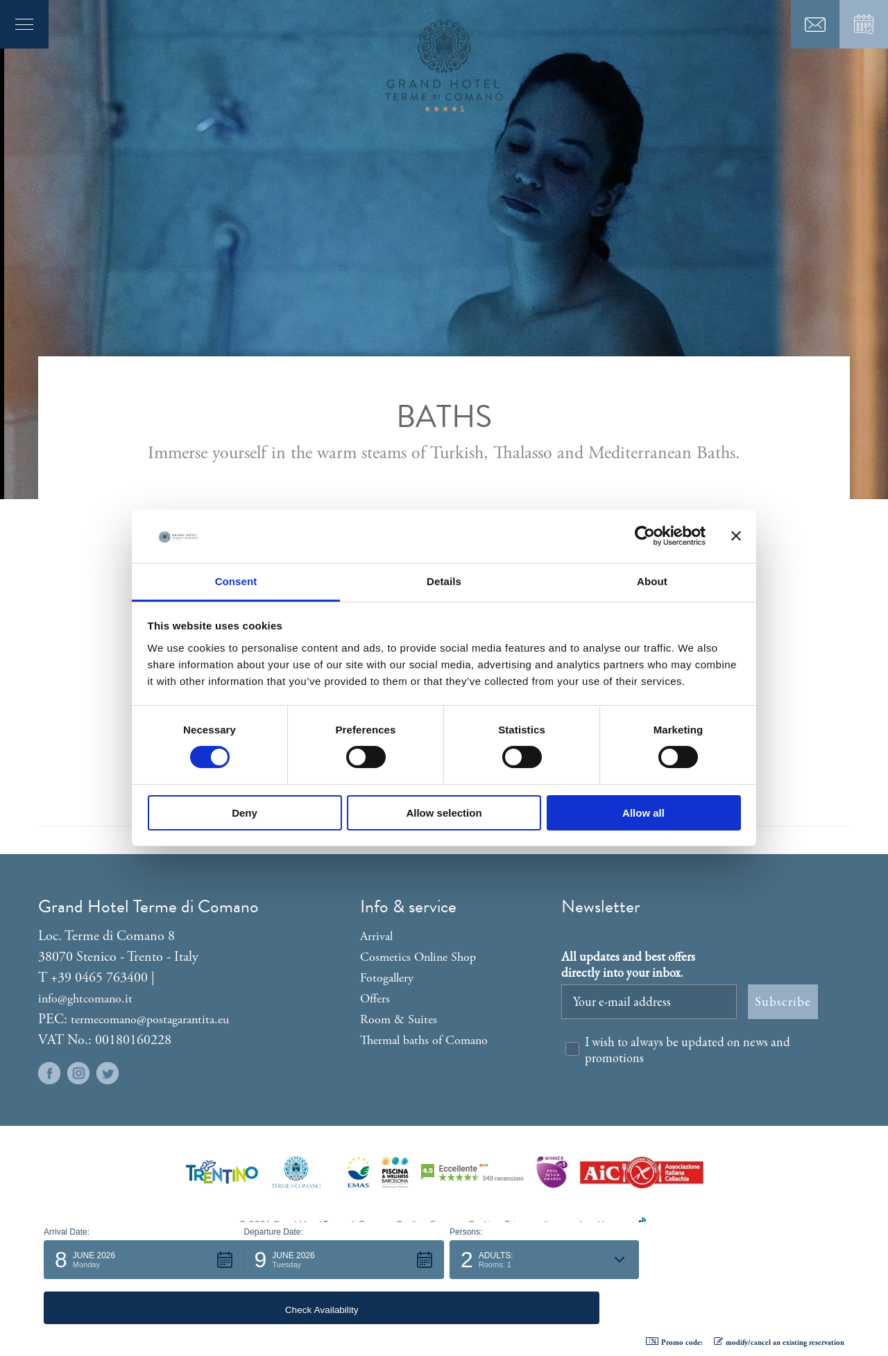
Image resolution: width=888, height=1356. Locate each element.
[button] (144, 1304)
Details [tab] (444, 581)
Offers (375, 999)
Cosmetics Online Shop (418, 957)
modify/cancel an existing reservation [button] (779, 1342)
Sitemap (445, 1224)
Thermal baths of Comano (424, 1040)
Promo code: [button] (674, 1342)
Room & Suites (398, 1019)
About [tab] (652, 581)
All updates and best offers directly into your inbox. (628, 964)
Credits (409, 1224)
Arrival (376, 936)
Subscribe (783, 1001)
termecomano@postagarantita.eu (150, 1019)
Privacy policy (531, 1224)
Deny (244, 813)
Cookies (483, 1224)
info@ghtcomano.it (85, 999)
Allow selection (443, 813)
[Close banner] (736, 536)
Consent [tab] (236, 581)
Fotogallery (386, 978)
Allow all (643, 813)
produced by (606, 1224)
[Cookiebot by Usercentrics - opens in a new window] (645, 535)
